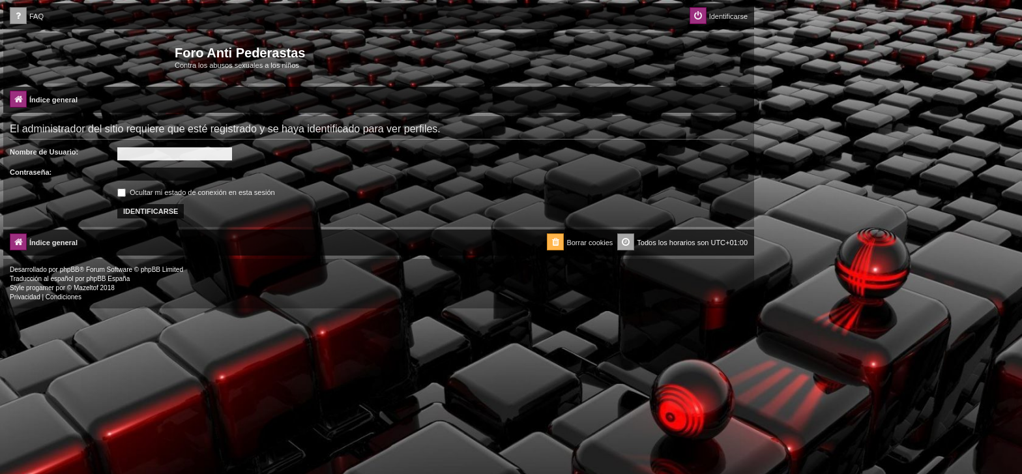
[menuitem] (27, 16)
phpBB (70, 269)
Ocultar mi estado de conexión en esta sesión (196, 192)
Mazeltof (86, 287)
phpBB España (108, 278)
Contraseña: (30, 172)
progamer (40, 287)
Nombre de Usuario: (44, 152)
